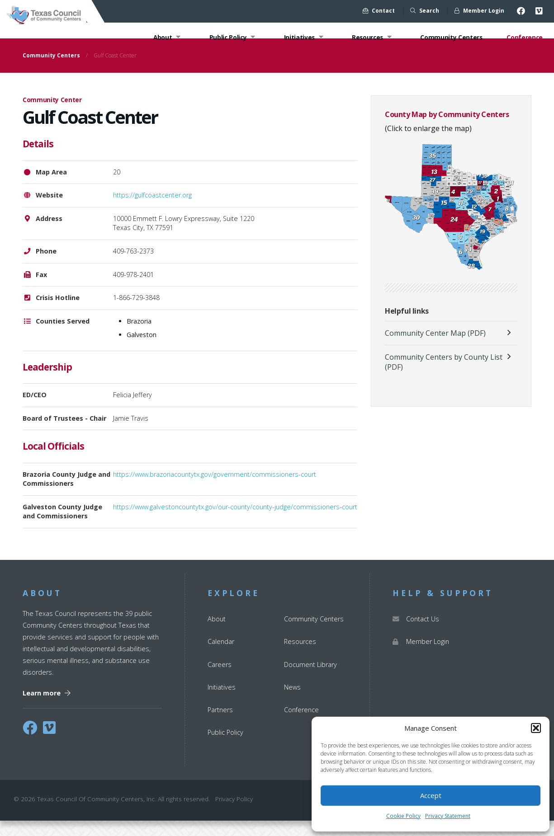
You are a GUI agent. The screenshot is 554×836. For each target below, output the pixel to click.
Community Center (52, 115)
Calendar (221, 657)
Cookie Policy (403, 816)
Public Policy (229, 37)
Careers (220, 680)
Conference (524, 37)
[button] (535, 728)
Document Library (310, 680)
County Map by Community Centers (447, 130)
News (292, 702)
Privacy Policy (234, 814)
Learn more (47, 708)
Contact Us (416, 634)
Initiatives (301, 37)
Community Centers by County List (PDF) (443, 377)
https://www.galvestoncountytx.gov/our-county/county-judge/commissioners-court (235, 522)
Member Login (479, 10)
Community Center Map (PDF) (435, 348)
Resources (370, 37)
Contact (379, 10)
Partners (220, 725)
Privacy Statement (447, 816)
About (163, 37)
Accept (430, 795)
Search (424, 10)
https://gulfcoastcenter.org (152, 211)
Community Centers (450, 37)
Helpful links (407, 327)
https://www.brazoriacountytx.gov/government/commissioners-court (214, 489)
